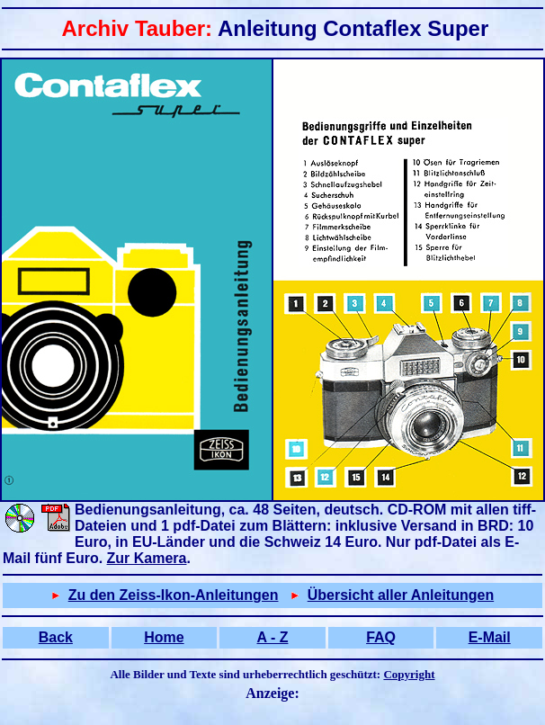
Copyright (408, 674)
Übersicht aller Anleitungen (401, 595)
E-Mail (490, 637)
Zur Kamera (147, 558)
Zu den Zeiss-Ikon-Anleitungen (173, 595)
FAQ (381, 637)
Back (56, 637)
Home (163, 637)
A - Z (273, 637)
